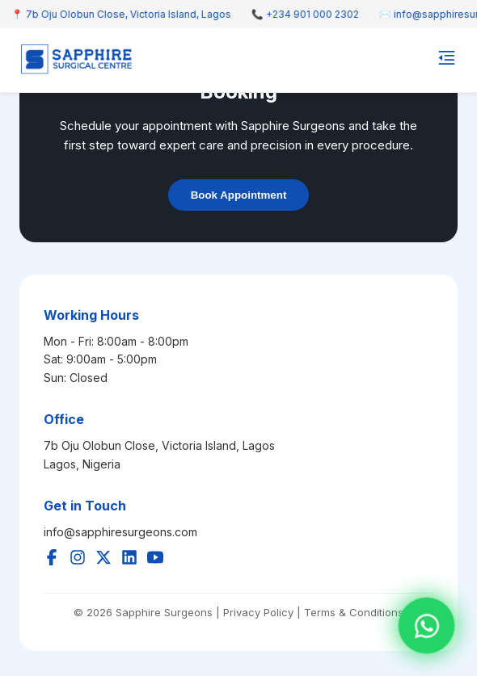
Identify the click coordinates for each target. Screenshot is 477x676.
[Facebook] (52, 559)
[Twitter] (103, 559)
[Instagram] (78, 559)
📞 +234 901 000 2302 (309, 14)
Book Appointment (239, 195)
